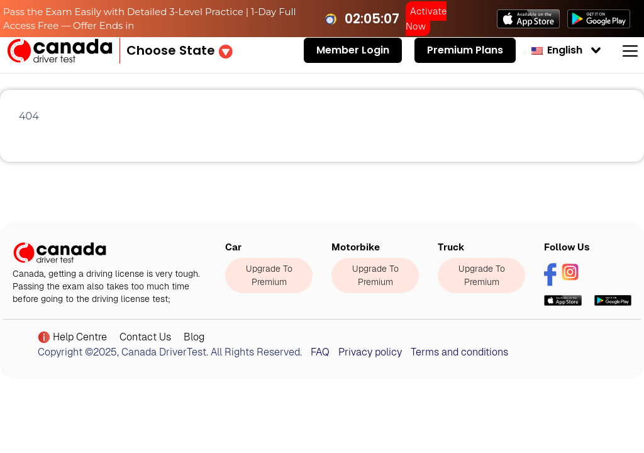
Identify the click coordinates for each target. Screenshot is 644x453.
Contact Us (145, 337)
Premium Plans (465, 50)
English (556, 50)
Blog (194, 337)
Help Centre (72, 337)
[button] (179, 50)
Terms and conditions (459, 352)
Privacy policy (370, 352)
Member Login (352, 50)
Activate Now (426, 18)
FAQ (320, 352)
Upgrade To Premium (269, 275)
